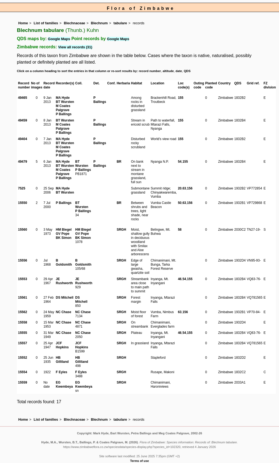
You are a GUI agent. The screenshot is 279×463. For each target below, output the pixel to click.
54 (179, 162)
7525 (21, 188)
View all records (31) (75, 47)
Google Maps (59, 39)
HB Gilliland (62, 360)
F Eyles (61, 372)
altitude (168, 71)
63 (184, 188)
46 (179, 279)
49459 (22, 120)
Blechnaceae (74, 23)
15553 (22, 279)
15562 (22, 312)
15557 (22, 343)
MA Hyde (63, 98)
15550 (22, 203)
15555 (22, 333)
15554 (22, 372)
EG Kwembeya (64, 384)
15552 (22, 358)
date (178, 71)
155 (180, 98)
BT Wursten (65, 102)
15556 (22, 260)
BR (119, 162)
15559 (22, 382)
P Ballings (64, 114)
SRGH (121, 230)
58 (179, 230)
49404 (22, 139)
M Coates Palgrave (63, 108)
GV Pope (62, 234)
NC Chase (63, 312)
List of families (46, 23)
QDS (187, 71)
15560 (22, 230)
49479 (22, 162)
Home (23, 23)
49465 (22, 98)
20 (179, 188)
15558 (22, 322)
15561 (22, 297)
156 (189, 188)
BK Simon (63, 238)
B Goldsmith (64, 262)
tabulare (120, 23)
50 (179, 203)
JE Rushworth (64, 281)
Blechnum (99, 23)
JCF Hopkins (62, 345)
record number (150, 71)
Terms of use (139, 460)
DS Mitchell (65, 297)
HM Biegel (64, 230)
